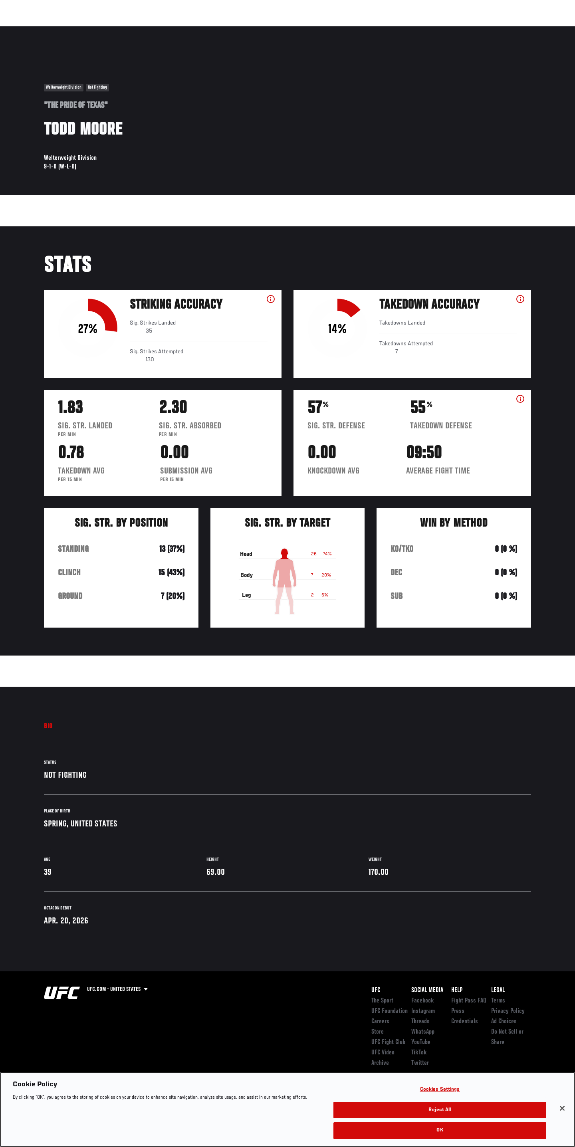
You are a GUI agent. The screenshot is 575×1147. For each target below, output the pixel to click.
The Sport (382, 1000)
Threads (420, 1021)
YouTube (420, 1042)
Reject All (439, 1110)
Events (35, 30)
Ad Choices (504, 1021)
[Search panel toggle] (535, 30)
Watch (439, 30)
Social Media (427, 990)
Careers (380, 1021)
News (135, 30)
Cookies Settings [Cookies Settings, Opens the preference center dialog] (440, 1089)
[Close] (562, 1108)
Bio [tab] (48, 726)
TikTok (419, 1052)
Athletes (104, 30)
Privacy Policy (508, 1011)
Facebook (422, 1000)
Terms (498, 1000)
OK (439, 1130)
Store (377, 1032)
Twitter (420, 1063)
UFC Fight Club (388, 1042)
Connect (407, 30)
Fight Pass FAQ (468, 1000)
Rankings (69, 30)
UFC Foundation (389, 1011)
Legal (498, 990)
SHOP (513, 30)
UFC (375, 990)
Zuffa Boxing (478, 30)
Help (456, 990)
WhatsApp (422, 1032)
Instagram (423, 1011)
